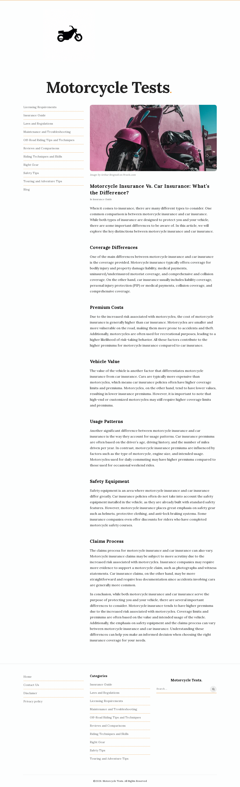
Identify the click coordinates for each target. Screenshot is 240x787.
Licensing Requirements (40, 107)
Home (27, 676)
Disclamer (30, 693)
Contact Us (31, 685)
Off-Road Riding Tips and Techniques (48, 140)
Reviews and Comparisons (41, 148)
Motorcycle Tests (108, 87)
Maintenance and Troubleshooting (47, 132)
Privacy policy (32, 701)
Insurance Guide (102, 199)
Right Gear (31, 165)
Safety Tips (31, 173)
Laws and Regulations (38, 123)
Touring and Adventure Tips (42, 181)
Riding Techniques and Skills (42, 156)
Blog (26, 189)
